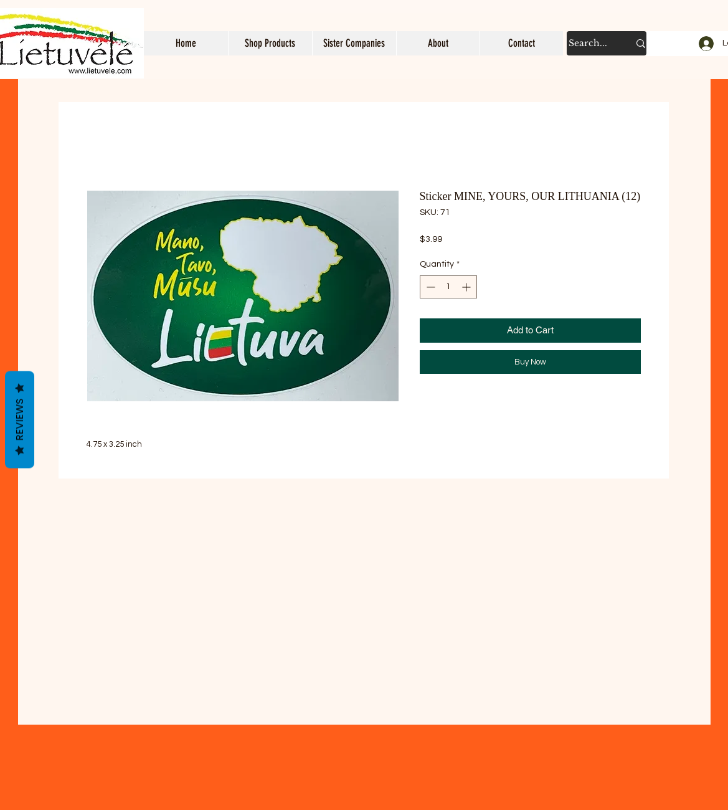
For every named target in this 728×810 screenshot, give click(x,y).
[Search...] (589, 43)
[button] (270, 43)
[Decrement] (429, 287)
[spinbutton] (448, 287)
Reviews (19, 420)
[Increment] (467, 287)
